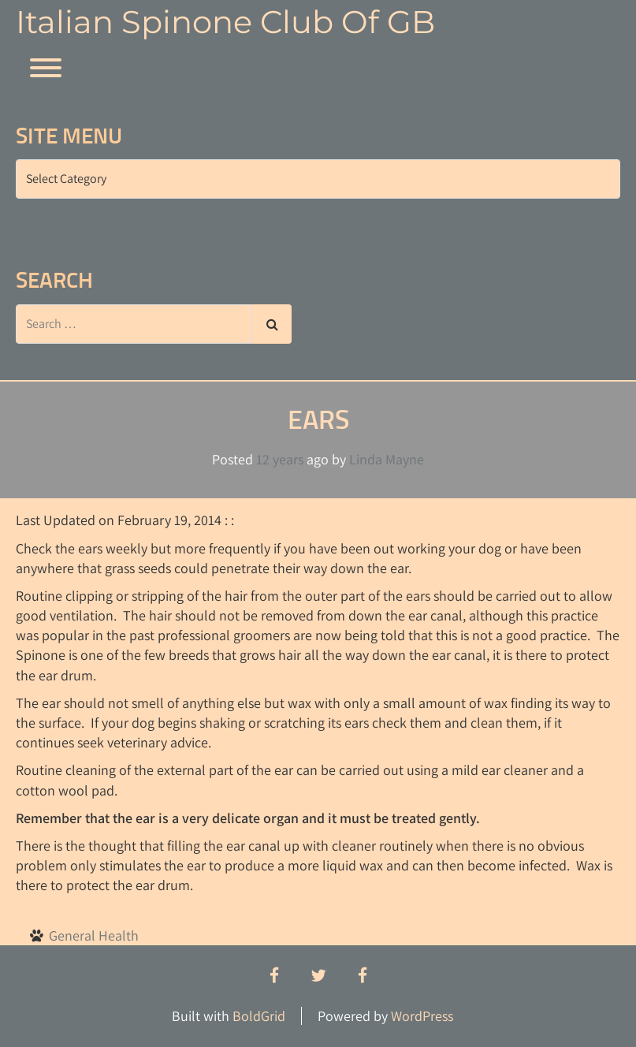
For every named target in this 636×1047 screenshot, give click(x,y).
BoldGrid (258, 1016)
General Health (94, 935)
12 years (279, 459)
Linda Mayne (386, 459)
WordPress (422, 1016)
